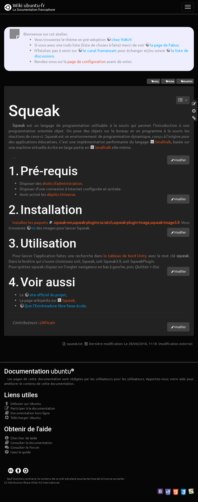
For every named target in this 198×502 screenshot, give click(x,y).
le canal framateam (99, 50)
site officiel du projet (47, 294)
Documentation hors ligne (27, 413)
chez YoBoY (121, 39)
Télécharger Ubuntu (22, 417)
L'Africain (47, 322)
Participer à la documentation (29, 408)
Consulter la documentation (28, 442)
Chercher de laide (20, 438)
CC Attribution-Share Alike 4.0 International (31, 482)
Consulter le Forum (21, 447)
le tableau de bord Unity (125, 255)
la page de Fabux (164, 44)
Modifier (180, 160)
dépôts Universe (61, 194)
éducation (185, 81)
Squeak (68, 300)
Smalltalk (163, 141)
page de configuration (86, 61)
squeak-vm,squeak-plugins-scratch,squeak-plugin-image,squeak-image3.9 (117, 222)
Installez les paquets (30, 222)
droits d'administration (62, 183)
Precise (168, 81)
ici (33, 227)
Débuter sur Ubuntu (22, 403)
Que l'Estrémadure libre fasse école (55, 305)
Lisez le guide (17, 452)
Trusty (153, 81)
